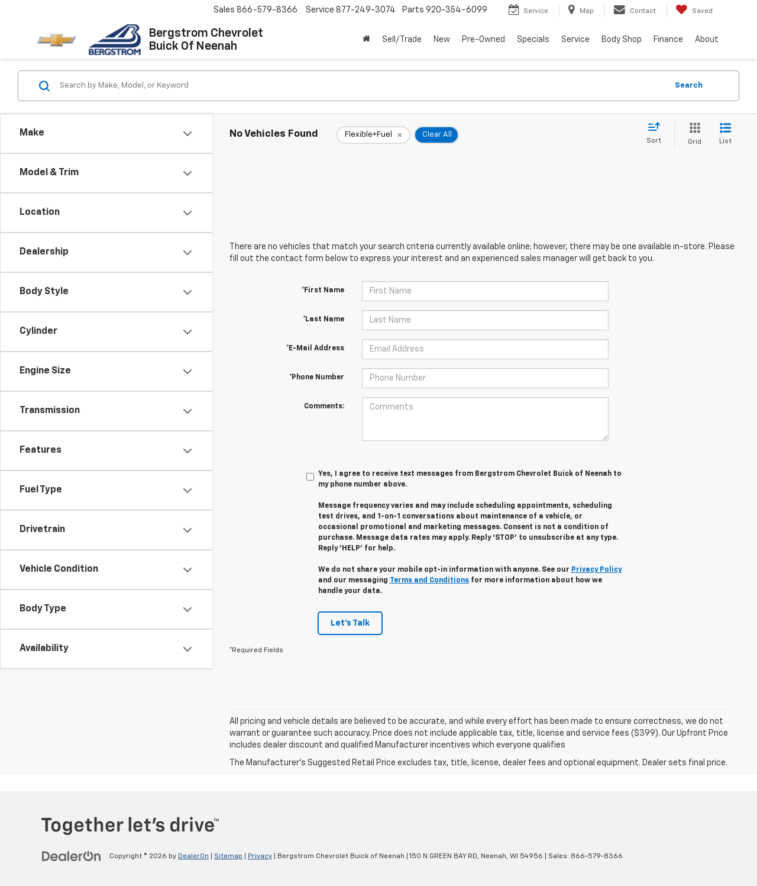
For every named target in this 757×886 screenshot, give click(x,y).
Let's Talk (350, 623)
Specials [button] (533, 40)
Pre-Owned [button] (483, 40)
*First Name (323, 290)
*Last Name (323, 319)
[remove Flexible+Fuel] (373, 135)
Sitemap (228, 856)
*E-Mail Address (315, 348)
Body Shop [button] (621, 40)
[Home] (366, 40)
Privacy (260, 856)
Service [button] (575, 40)
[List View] (725, 134)
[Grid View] (692, 134)
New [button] (442, 40)
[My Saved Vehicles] (694, 11)
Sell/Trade (402, 40)
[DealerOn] (71, 856)
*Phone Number (316, 377)
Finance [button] (668, 40)
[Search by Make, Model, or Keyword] (362, 86)
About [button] (707, 40)
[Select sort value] (657, 134)
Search (689, 85)
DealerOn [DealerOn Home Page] (193, 856)
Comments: (324, 406)
